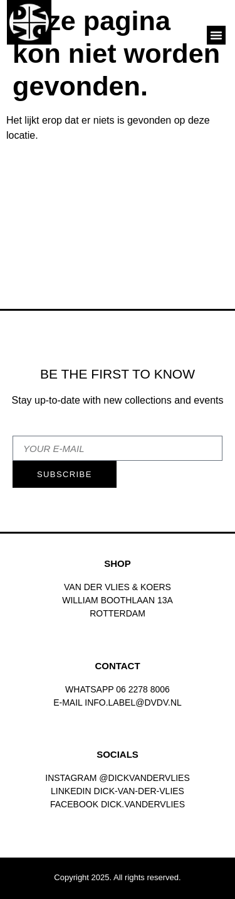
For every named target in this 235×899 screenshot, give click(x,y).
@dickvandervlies (144, 778)
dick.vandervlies (143, 804)
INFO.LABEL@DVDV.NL (133, 702)
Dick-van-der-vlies (139, 791)
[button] (216, 35)
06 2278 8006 (143, 689)
